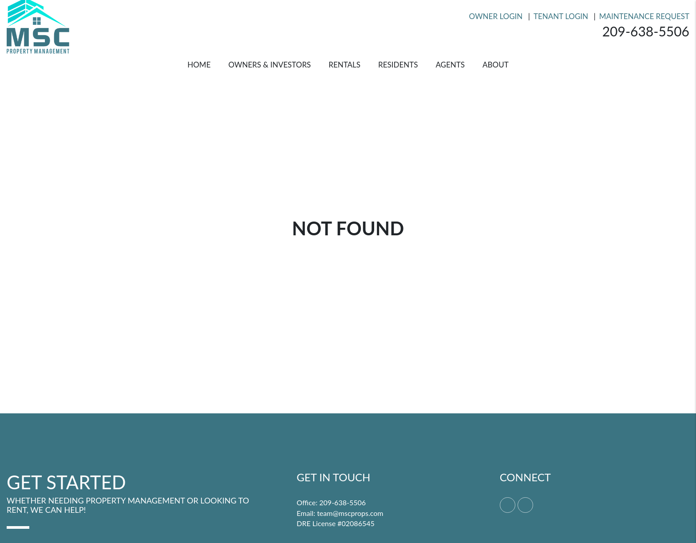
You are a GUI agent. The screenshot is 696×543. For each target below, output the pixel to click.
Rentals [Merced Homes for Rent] (344, 64)
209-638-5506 (645, 31)
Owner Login (496, 16)
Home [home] (198, 64)
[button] (507, 505)
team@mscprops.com (350, 513)
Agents (450, 64)
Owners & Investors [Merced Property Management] (269, 64)
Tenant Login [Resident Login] (561, 16)
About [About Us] (495, 64)
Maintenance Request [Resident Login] (644, 16)
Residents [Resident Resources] (398, 64)
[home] (38, 24)
